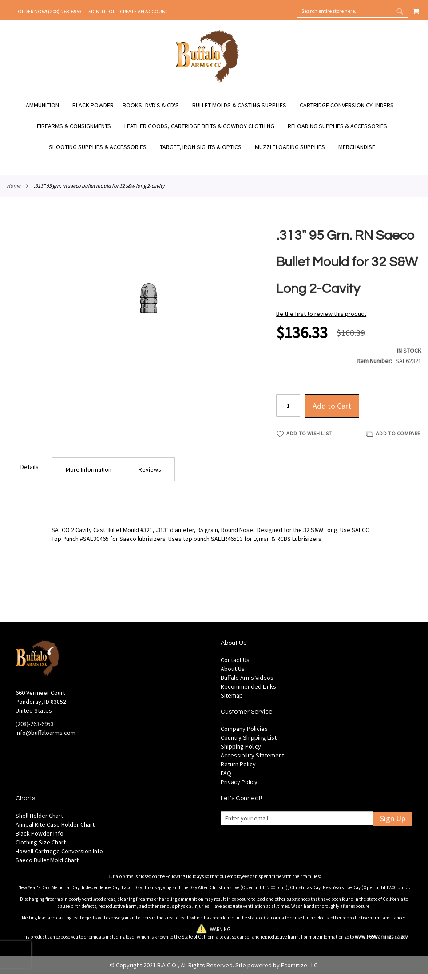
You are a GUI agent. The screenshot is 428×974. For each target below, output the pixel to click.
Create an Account (144, 11)
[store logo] (207, 81)
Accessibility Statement (252, 755)
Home (13, 185)
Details (29, 467)
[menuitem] (47, 105)
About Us (233, 669)
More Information (88, 469)
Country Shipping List (249, 737)
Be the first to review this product (321, 314)
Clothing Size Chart (41, 842)
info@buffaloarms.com (45, 733)
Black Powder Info (39, 833)
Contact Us (235, 660)
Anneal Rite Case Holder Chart (55, 824)
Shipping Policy (241, 746)
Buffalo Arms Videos (247, 678)
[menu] (214, 126)
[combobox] (352, 11)
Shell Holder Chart (39, 816)
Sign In (96, 11)
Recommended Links (248, 686)
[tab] (29, 468)
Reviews (150, 469)
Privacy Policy (239, 782)
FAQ (226, 773)
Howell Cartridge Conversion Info (59, 851)
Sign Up (392, 818)
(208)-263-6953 (35, 724)
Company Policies (244, 729)
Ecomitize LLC (299, 965)
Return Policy (238, 764)
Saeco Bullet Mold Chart (47, 860)
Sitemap (232, 695)
